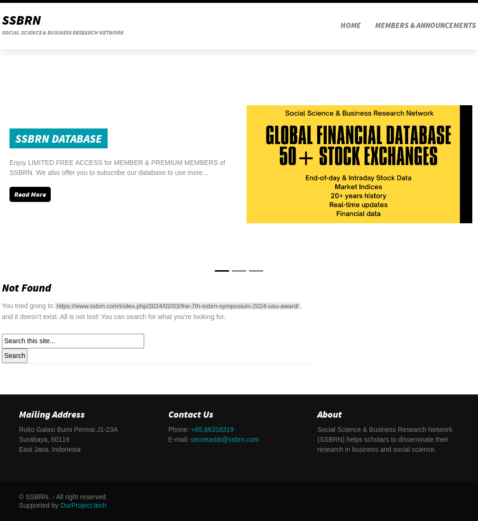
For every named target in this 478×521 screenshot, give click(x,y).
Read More (30, 195)
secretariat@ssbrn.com (225, 439)
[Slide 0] (222, 270)
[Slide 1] (239, 270)
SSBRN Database (58, 140)
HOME (350, 26)
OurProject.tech (83, 505)
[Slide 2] (256, 270)
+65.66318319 (212, 429)
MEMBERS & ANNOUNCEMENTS (425, 26)
